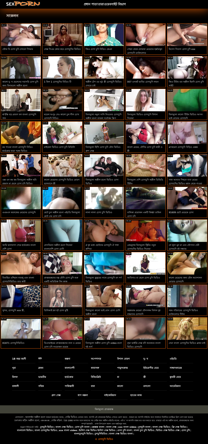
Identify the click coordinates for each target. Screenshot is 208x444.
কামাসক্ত (95, 367)
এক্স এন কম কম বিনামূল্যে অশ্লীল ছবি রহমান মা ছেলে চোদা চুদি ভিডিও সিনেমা (19, 183)
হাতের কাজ (136, 395)
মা (118, 377)
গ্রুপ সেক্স (55, 395)
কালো (120, 386)
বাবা (93, 386)
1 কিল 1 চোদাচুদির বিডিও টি (57, 81)
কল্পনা (67, 358)
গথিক (41, 386)
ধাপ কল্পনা (83, 395)
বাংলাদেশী (69, 367)
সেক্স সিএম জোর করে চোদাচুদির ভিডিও (62, 49)
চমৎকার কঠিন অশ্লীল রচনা (26, 420)
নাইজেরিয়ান (110, 395)
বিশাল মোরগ (123, 358)
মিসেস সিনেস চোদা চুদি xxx (182, 49)
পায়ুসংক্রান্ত (122, 367)
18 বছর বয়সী (19, 358)
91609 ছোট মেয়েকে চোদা (181, 212)
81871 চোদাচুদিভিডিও (13, 343)
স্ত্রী (144, 377)
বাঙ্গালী (15, 386)
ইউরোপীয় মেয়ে (151, 367)
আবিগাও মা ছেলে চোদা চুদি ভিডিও (143, 277)
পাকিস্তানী (69, 386)
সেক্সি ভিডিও (71, 417)
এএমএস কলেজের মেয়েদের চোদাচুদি (19, 212)
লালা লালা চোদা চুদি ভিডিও (99, 212)
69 (40, 358)
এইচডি (173, 358)
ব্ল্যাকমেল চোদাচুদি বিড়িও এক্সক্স (183, 147)
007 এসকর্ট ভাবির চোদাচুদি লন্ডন (143, 81)
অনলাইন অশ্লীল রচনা (35, 417)
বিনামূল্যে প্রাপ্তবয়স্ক (104, 409)
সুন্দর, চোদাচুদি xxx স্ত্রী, (13, 310)
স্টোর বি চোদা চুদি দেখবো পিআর (17, 49)
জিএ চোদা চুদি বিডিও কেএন (99, 49)
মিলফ (15, 377)
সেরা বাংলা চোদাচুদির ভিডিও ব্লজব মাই (187, 343)
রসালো (146, 386)
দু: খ (145, 358)
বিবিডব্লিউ (96, 377)
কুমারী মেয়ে (175, 377)
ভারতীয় (42, 377)
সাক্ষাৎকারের (176, 367)
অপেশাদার (96, 358)
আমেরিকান (175, 386)
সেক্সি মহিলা (56, 420)
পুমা (14, 367)
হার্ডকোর (69, 377)
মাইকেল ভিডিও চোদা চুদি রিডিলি (59, 147)
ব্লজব (40, 367)
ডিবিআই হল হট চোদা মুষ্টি (56, 310)
